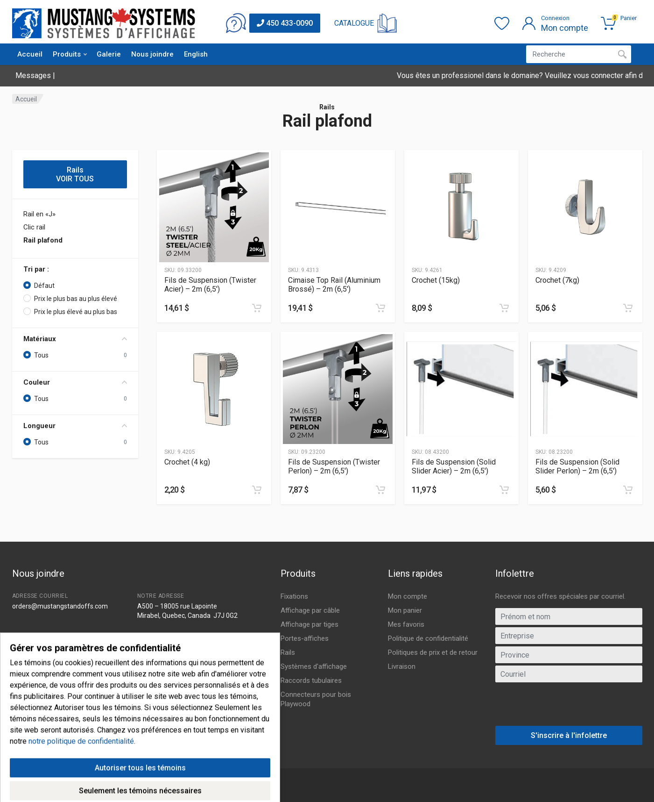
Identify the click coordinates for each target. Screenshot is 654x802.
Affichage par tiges (309, 624)
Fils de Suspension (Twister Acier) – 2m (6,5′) (210, 285)
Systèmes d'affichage (314, 666)
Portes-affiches (305, 638)
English (196, 54)
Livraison (401, 666)
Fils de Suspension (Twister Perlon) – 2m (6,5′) (334, 466)
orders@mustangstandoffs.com (60, 606)
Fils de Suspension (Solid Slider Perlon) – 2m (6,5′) (577, 466)
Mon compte (407, 596)
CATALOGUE (354, 23)
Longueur (75, 426)
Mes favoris (406, 624)
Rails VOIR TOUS (75, 174)
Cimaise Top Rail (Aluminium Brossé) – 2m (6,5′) (334, 285)
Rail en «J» (39, 214)
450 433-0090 (285, 23)
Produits (70, 54)
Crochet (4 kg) (187, 462)
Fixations (294, 596)
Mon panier (405, 610)
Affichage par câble (310, 610)
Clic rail (34, 227)
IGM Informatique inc (131, 790)
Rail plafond (43, 240)
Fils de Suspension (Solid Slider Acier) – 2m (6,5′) (454, 466)
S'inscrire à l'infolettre (569, 735)
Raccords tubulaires (311, 680)
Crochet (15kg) (436, 280)
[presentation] (569, 707)
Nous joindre (152, 54)
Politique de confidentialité (428, 638)
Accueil (29, 54)
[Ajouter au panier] (256, 308)
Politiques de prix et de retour (433, 652)
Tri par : (36, 269)
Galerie (109, 54)
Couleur (75, 382)
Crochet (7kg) (557, 280)
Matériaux (75, 339)
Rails (288, 652)
